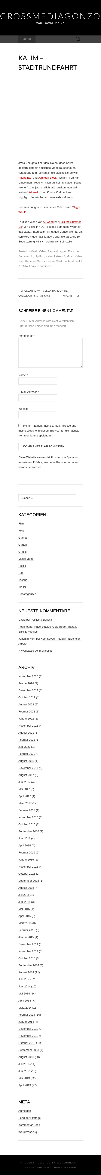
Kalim (49, 256)
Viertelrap (25, 177)
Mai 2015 (24, 909)
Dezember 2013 (28, 1028)
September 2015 (28, 880)
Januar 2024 (26, 683)
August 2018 (26, 760)
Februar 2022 (26, 711)
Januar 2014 (26, 1021)
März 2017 (24, 803)
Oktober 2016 (26, 824)
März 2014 (24, 1007)
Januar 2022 (26, 718)
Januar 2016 (26, 859)
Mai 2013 (24, 1078)
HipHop (39, 256)
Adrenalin (34, 192)
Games (22, 537)
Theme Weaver (64, 1167)
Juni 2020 (24, 746)
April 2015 (24, 916)
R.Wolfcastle (26, 650)
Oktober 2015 (26, 873)
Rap (50, 251)
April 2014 (24, 1000)
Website (23, 408)
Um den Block (47, 177)
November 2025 (28, 676)
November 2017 (28, 768)
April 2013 (24, 1085)
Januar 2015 (26, 937)
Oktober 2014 (26, 958)
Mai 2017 (24, 789)
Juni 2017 (24, 782)
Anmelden (24, 1110)
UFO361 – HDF (73, 295)
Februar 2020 (26, 753)
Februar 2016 (26, 852)
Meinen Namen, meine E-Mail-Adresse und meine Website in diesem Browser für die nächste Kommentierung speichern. (48, 430)
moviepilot (45, 650)
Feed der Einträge (29, 1117)
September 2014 (28, 965)
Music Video (38, 251)
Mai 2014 (24, 993)
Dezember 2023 (28, 690)
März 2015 (24, 923)
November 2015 (28, 866)
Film (21, 523)
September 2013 (28, 1050)
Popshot (23, 626)
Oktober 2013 (26, 1042)
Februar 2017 (26, 810)
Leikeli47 (59, 256)
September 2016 (28, 831)
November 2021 (28, 725)
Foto (21, 530)
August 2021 (26, 732)
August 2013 (26, 1057)
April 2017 (24, 796)
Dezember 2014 (28, 944)
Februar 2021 (26, 739)
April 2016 (24, 845)
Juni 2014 (24, 986)
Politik (22, 565)
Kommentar (26, 335)
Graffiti (22, 551)
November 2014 (28, 951)
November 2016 (28, 817)
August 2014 (26, 972)
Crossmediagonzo (50, 16)
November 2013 (28, 1035)
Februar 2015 (26, 930)
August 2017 (26, 775)
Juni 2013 (24, 1071)
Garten (22, 544)
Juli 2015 (24, 894)
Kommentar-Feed (29, 1125)
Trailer (22, 587)
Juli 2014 (24, 979)
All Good (48, 221)
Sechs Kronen (46, 261)
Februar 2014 (26, 1014)
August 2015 (26, 887)
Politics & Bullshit (41, 619)
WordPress (66, 1162)
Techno (22, 580)
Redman (30, 261)
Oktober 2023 (26, 697)
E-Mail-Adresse (28, 392)
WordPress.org (27, 1132)
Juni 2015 (24, 901)
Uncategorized (27, 594)
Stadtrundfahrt (65, 261)
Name (23, 375)
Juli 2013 (24, 1064)
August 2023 (26, 704)
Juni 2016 (24, 838)
